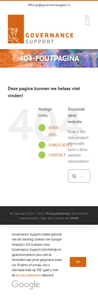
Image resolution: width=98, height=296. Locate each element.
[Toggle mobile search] (87, 23)
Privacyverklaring (57, 213)
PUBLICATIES (60, 144)
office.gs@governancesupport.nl (49, 5)
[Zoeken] (74, 176)
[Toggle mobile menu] (87, 17)
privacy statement (28, 275)
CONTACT (57, 154)
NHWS (74, 218)
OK (78, 262)
